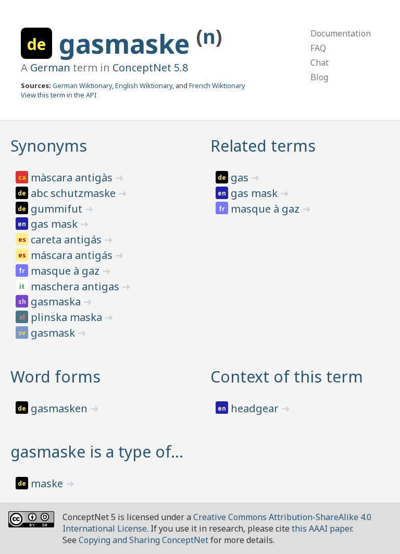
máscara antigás (73, 255)
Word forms (55, 376)
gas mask (55, 224)
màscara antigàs (73, 177)
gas (241, 177)
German (50, 67)
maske (48, 483)
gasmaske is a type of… (96, 451)
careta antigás (67, 239)
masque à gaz (66, 271)
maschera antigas (76, 286)
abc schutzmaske (74, 193)
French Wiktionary (217, 85)
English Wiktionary (143, 85)
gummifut (58, 209)
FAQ (318, 48)
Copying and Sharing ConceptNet (143, 540)
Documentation (340, 33)
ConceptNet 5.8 (150, 67)
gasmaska (57, 301)
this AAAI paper (322, 528)
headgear (256, 408)
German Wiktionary (82, 85)
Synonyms (48, 145)
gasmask (54, 333)
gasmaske (127, 43)
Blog (319, 77)
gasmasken (60, 408)
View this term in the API (59, 95)
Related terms (263, 145)
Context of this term (286, 376)
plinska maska (68, 317)
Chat (319, 62)
